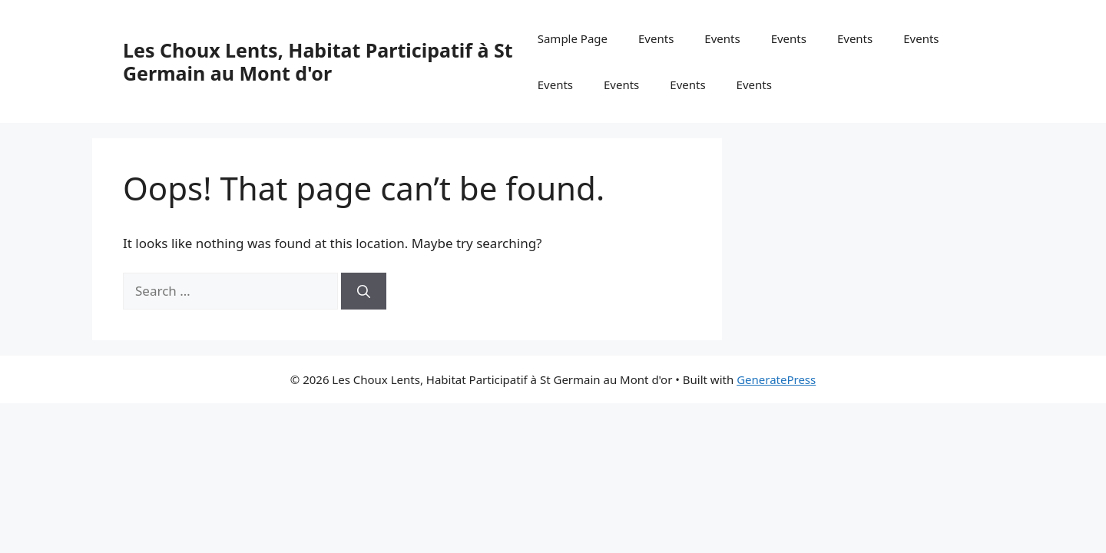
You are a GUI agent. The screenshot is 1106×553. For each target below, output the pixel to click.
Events (656, 38)
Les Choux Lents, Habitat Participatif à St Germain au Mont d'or (318, 61)
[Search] (363, 291)
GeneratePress (776, 379)
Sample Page (573, 38)
